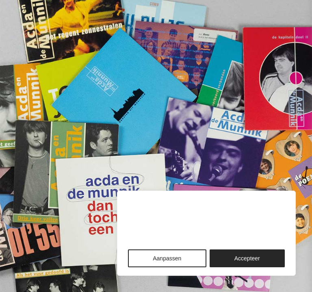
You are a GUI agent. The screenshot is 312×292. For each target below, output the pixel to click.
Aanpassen (167, 258)
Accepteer (247, 258)
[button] (297, 23)
